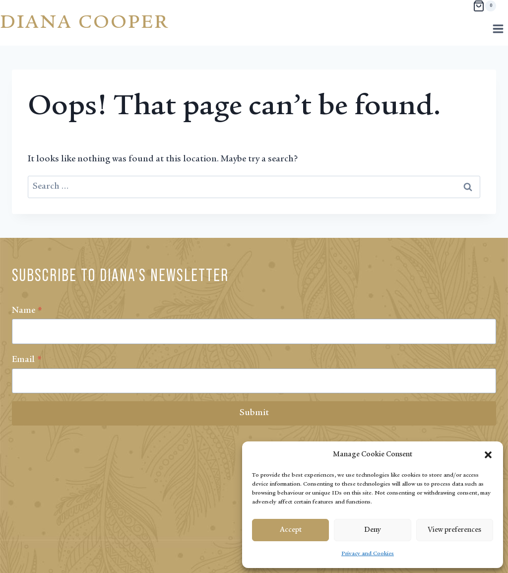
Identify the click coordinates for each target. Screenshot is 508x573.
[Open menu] (498, 28)
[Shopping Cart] (484, 6)
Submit (254, 413)
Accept (291, 530)
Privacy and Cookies (367, 554)
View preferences (454, 530)
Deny (372, 530)
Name (27, 310)
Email (27, 360)
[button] (488, 455)
